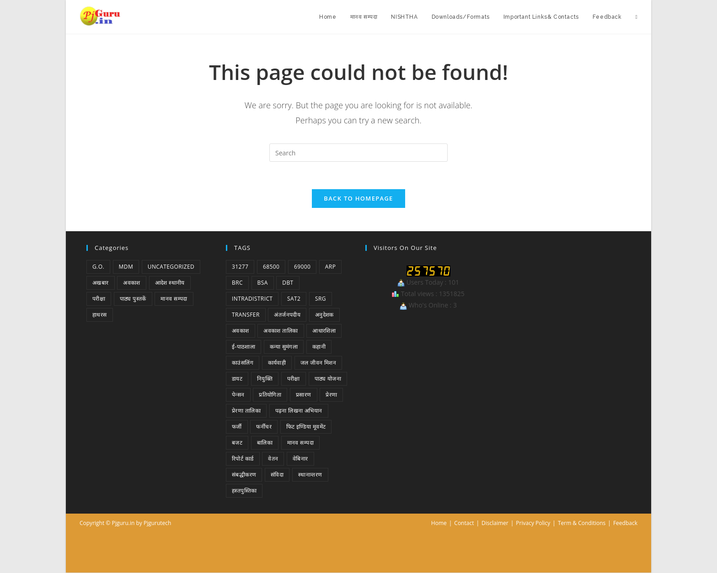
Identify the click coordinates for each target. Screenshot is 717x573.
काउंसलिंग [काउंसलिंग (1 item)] (242, 363)
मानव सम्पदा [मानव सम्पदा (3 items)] (300, 443)
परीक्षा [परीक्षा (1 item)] (98, 299)
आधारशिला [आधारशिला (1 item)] (324, 331)
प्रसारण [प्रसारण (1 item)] (303, 395)
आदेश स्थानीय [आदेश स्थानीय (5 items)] (170, 283)
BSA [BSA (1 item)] (262, 283)
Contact (464, 523)
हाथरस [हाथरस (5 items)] (99, 315)
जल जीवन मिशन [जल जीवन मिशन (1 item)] (318, 363)
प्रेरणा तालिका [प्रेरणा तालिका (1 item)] (246, 411)
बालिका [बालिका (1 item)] (265, 443)
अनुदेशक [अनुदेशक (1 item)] (324, 315)
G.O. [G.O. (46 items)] (98, 267)
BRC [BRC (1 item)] (237, 283)
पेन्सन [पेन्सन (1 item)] (238, 395)
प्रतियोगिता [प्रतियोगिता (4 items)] (270, 395)
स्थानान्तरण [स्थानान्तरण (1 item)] (310, 475)
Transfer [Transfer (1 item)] (246, 315)
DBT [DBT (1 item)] (287, 283)
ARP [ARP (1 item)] (330, 267)
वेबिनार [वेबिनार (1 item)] (300, 459)
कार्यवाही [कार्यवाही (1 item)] (277, 363)
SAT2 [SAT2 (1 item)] (293, 299)
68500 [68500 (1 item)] (271, 267)
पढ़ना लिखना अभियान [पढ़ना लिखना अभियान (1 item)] (298, 411)
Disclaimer (495, 523)
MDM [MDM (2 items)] (126, 267)
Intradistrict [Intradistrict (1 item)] (252, 299)
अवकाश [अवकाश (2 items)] (131, 283)
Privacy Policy (533, 523)
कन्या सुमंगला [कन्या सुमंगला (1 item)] (284, 347)
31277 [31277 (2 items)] (240, 267)
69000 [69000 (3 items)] (302, 267)
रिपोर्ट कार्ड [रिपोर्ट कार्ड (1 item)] (243, 459)
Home (439, 523)
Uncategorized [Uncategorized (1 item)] (171, 267)
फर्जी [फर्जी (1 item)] (237, 427)
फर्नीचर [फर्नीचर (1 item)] (264, 427)
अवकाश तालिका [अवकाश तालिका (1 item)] (280, 331)
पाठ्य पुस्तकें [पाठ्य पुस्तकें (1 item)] (133, 299)
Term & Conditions (581, 523)
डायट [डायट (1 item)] (237, 379)
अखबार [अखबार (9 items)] (100, 283)
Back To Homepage (358, 199)
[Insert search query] (358, 152)
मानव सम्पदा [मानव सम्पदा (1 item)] (174, 299)
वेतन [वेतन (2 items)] (273, 459)
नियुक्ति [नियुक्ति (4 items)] (265, 379)
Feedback (625, 523)
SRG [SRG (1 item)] (320, 299)
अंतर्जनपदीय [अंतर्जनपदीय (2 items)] (287, 315)
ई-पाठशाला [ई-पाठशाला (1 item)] (243, 347)
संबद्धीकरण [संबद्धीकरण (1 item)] (244, 475)
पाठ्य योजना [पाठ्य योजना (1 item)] (328, 379)
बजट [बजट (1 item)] (237, 443)
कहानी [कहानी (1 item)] (319, 347)
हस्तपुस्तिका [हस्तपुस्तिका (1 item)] (244, 491)
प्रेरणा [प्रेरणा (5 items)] (331, 395)
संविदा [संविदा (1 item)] (277, 475)
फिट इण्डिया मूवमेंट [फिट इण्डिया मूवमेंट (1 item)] (306, 427)
